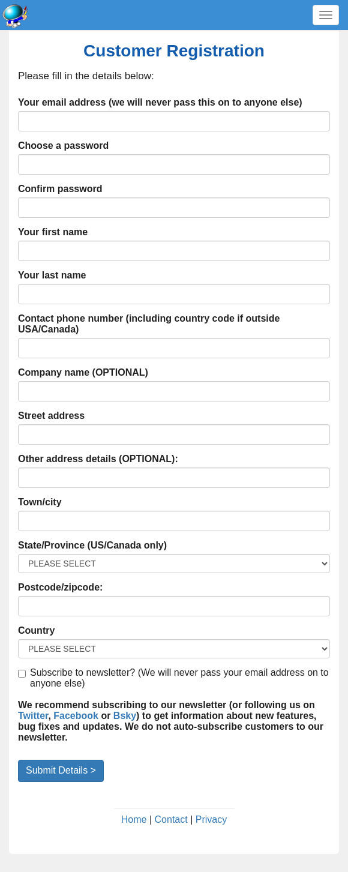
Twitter (33, 716)
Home (134, 819)
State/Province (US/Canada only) (92, 545)
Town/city (40, 502)
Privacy (211, 819)
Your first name (53, 232)
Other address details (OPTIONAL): (98, 459)
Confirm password (60, 189)
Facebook (75, 716)
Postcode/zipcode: (60, 587)
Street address (51, 415)
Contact (171, 819)
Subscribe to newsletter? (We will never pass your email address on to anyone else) (173, 677)
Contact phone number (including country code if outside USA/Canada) (149, 323)
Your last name (52, 275)
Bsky (124, 716)
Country (36, 630)
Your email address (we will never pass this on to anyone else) (160, 102)
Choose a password (63, 145)
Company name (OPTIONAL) (83, 372)
